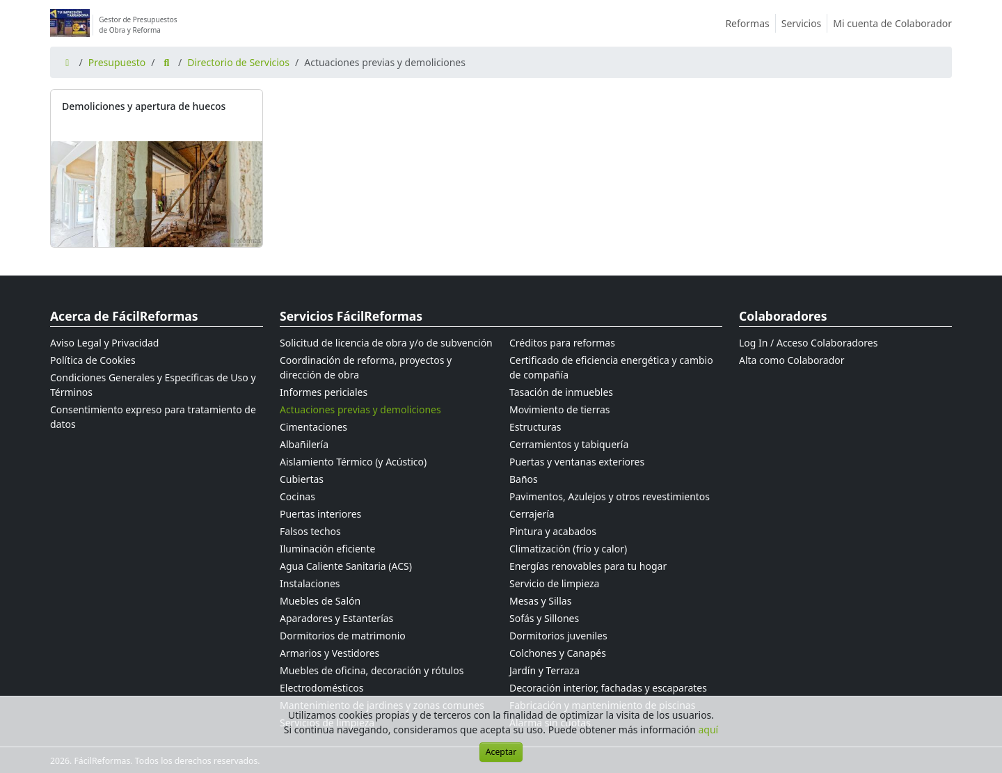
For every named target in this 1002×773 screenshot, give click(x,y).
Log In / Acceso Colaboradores (808, 342)
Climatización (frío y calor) (568, 548)
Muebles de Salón (320, 600)
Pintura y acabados (552, 531)
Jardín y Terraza (544, 670)
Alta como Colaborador (792, 360)
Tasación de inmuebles (561, 392)
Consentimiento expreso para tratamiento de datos (153, 417)
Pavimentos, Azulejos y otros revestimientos (609, 496)
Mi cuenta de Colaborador (892, 23)
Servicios (804, 23)
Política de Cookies (93, 360)
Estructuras (535, 426)
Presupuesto (117, 62)
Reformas (750, 23)
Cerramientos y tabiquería (568, 444)
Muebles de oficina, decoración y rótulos (371, 670)
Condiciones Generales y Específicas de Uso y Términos (153, 385)
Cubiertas (302, 479)
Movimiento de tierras (559, 409)
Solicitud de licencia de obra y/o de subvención (386, 342)
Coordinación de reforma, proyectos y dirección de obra (366, 367)
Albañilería (304, 444)
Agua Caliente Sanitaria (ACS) (346, 566)
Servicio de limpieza (554, 583)
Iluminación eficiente (327, 548)
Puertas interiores (320, 513)
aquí (709, 729)
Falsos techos (310, 531)
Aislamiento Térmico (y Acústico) (353, 461)
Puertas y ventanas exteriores (576, 461)
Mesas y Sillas (540, 600)
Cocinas (297, 496)
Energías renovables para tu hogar (588, 566)
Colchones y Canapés (557, 653)
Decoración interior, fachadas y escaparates (608, 687)
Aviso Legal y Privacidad (104, 342)
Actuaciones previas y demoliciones (360, 409)
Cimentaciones (313, 426)
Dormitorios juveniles (558, 635)
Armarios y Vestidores (329, 653)
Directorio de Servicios (238, 62)
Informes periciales (323, 392)
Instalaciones (310, 583)
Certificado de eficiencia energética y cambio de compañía (611, 367)
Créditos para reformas (562, 342)
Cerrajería (532, 513)
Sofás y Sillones (544, 618)
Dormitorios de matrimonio (343, 635)
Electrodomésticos (321, 687)
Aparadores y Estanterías (336, 618)
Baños (523, 479)
